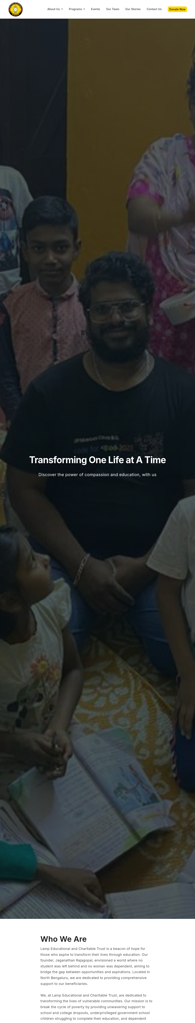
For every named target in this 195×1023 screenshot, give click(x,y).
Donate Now (177, 9)
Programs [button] (76, 9)
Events (95, 9)
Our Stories (133, 9)
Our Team (112, 9)
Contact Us (154, 9)
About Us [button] (54, 9)
